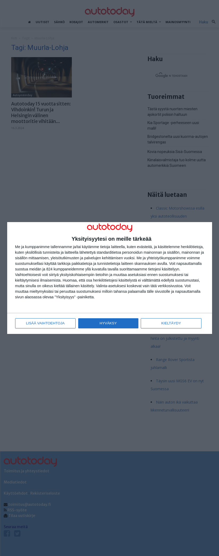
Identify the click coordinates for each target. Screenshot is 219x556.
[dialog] (109, 278)
